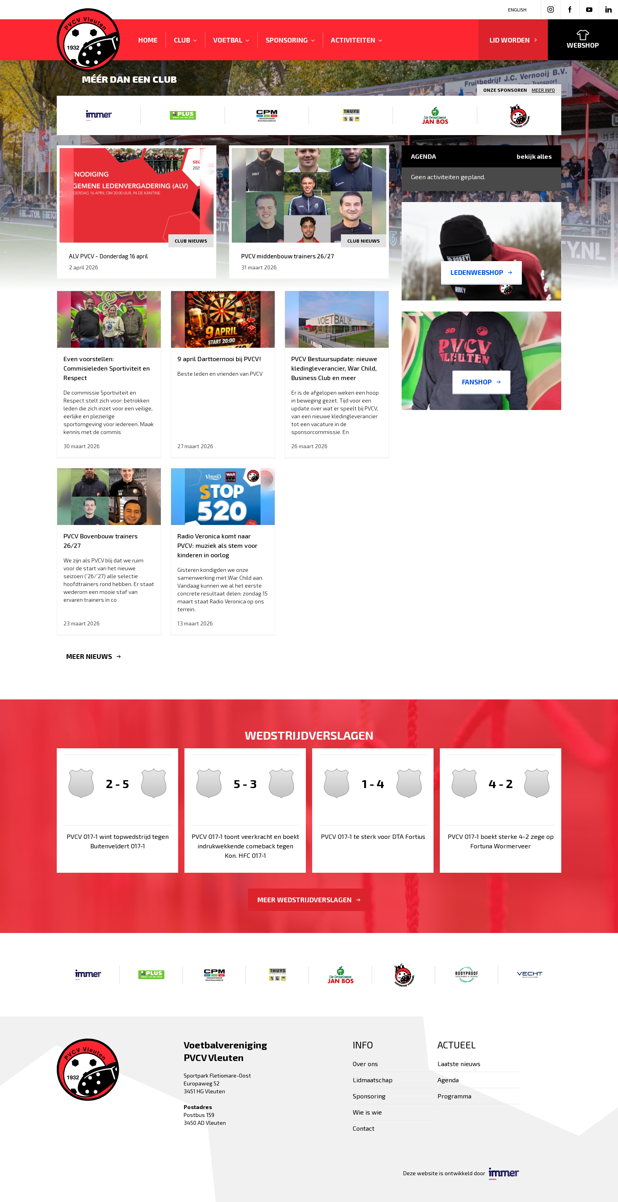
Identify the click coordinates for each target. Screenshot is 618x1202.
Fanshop (481, 382)
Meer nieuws (93, 656)
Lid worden (513, 40)
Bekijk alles (534, 156)
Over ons (365, 1063)
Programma (454, 1096)
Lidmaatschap (373, 1079)
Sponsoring (369, 1096)
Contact (363, 1128)
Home (148, 40)
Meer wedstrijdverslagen (309, 899)
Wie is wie (367, 1112)
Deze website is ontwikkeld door (461, 1174)
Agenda (448, 1079)
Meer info (543, 90)
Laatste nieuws (458, 1063)
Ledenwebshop (481, 272)
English (517, 9)
